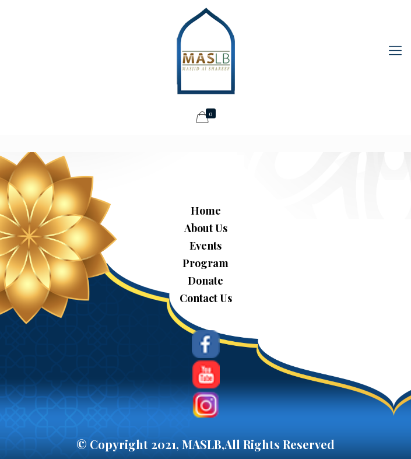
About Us (205, 228)
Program (205, 263)
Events (205, 246)
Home (206, 211)
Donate (205, 281)
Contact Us (206, 298)
